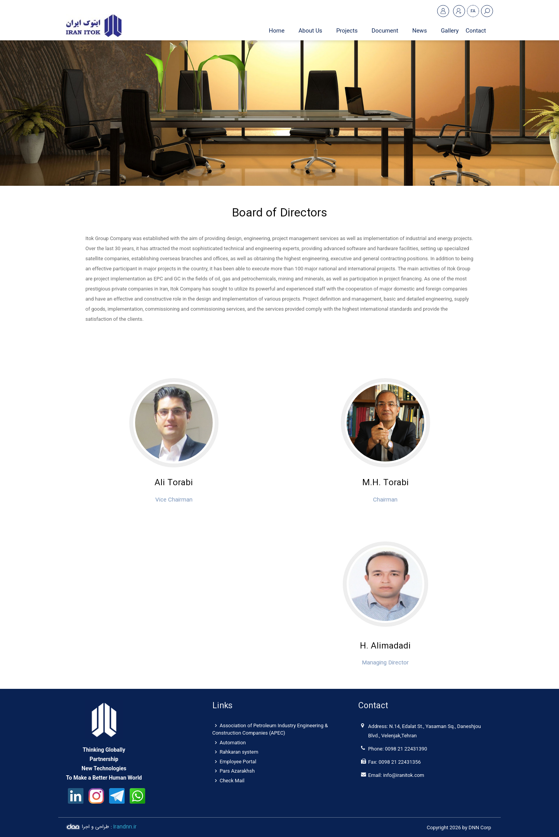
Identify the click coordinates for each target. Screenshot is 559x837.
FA (472, 11)
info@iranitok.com (403, 775)
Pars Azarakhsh (235, 771)
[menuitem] (310, 30)
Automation (230, 742)
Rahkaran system (237, 752)
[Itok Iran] (94, 25)
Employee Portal (235, 761)
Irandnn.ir (125, 827)
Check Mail (230, 780)
